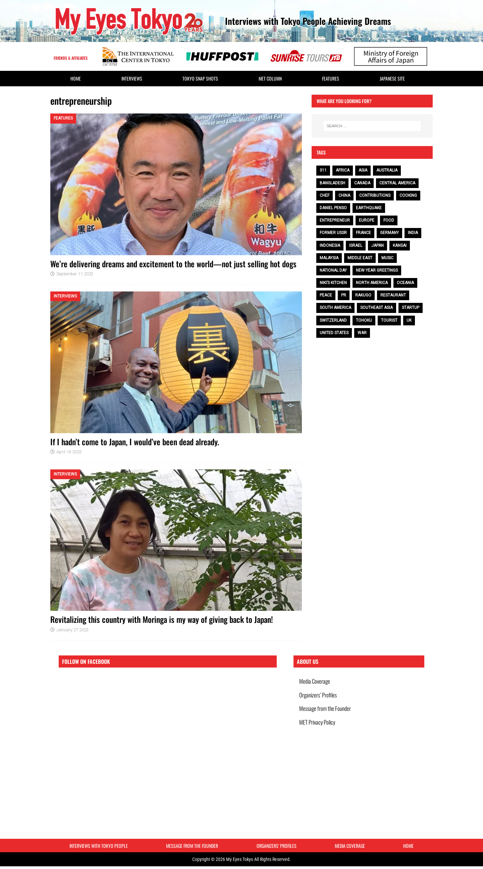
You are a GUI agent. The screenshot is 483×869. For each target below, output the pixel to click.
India (413, 232)
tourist (389, 320)
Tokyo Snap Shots (200, 78)
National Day (333, 270)
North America (372, 282)
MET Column (270, 78)
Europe (366, 220)
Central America (397, 183)
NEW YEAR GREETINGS (377, 270)
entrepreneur (335, 220)
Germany (389, 232)
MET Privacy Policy (318, 728)
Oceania (405, 282)
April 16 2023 (69, 451)
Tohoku (364, 320)
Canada (362, 183)
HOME (75, 78)
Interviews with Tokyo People (98, 846)
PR (343, 295)
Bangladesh (332, 183)
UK (409, 320)
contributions (374, 195)
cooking (408, 195)
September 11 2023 (74, 273)
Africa (343, 170)
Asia (363, 170)
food (388, 220)
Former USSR (333, 232)
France (363, 232)
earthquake (369, 207)
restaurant (393, 295)
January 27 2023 (72, 629)
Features (330, 78)
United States (334, 332)
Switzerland (333, 320)
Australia (386, 170)
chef (324, 195)
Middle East (359, 258)
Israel (355, 245)
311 (323, 170)
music (387, 258)
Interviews (131, 78)
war (362, 332)
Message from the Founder (326, 712)
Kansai (400, 245)
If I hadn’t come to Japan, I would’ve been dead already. (134, 442)
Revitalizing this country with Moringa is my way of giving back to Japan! (161, 619)
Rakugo (363, 295)
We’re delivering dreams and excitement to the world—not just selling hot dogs (173, 264)
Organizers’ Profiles (319, 697)
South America (335, 307)
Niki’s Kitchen (333, 282)
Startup (410, 307)
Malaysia (329, 258)
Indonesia (330, 245)
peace (326, 295)
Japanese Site (392, 78)
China (344, 195)
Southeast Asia (376, 307)
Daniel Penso (333, 207)
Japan (377, 245)
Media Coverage (315, 682)
